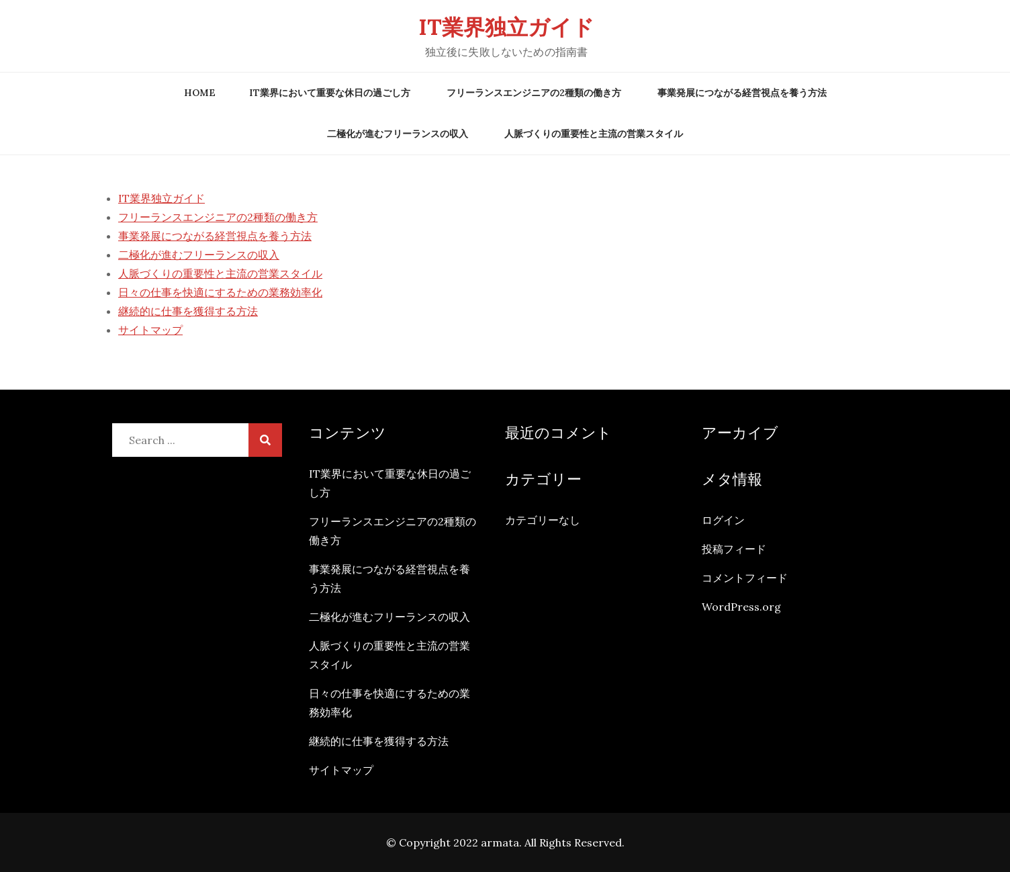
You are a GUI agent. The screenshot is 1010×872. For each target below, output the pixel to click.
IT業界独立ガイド (506, 27)
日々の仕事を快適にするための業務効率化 (220, 292)
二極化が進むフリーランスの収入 (397, 134)
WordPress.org (741, 606)
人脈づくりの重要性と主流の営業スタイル (593, 134)
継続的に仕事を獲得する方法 (188, 311)
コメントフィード (745, 577)
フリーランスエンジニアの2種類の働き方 (534, 93)
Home (200, 93)
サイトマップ (150, 330)
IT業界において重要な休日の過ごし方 (329, 93)
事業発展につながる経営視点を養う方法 (742, 93)
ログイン (723, 520)
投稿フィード (734, 549)
